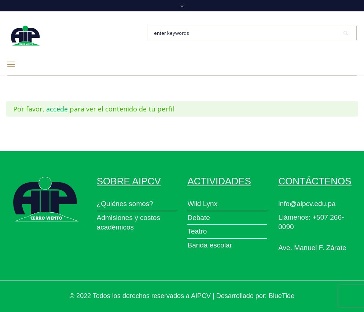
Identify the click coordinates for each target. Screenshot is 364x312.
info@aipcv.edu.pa (306, 204)
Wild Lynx (202, 204)
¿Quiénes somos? (125, 204)
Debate (198, 217)
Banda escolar (209, 245)
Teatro (197, 231)
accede (57, 108)
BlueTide (281, 296)
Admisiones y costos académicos (128, 222)
